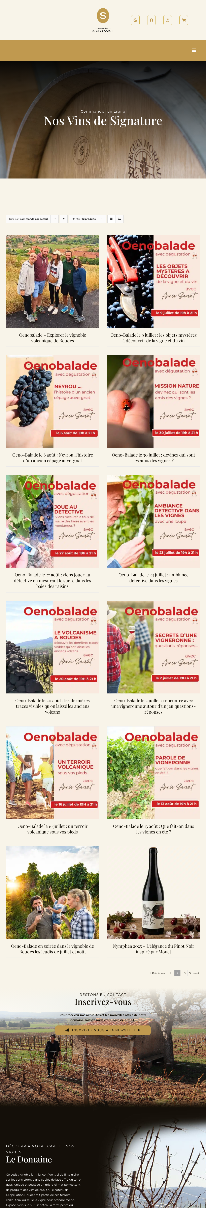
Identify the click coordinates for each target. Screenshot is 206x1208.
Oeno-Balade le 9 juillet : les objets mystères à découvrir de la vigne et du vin (153, 338)
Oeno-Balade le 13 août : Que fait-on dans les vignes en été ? (153, 829)
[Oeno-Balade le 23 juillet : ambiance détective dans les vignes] (153, 477)
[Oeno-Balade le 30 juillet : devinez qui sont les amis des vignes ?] (153, 357)
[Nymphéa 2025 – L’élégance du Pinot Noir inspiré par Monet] (153, 849)
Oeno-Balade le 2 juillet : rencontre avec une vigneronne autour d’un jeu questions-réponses (153, 706)
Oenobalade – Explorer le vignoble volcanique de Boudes (52, 338)
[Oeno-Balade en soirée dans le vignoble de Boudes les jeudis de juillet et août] (52, 849)
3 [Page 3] (184, 973)
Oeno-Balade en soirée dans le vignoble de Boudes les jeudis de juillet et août (52, 949)
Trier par (28, 218)
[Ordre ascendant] (64, 219)
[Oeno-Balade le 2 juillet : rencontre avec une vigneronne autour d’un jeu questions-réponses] (153, 603)
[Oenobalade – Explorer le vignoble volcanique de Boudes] (52, 238)
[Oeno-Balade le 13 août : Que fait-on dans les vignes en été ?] (153, 729)
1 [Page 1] (170, 973)
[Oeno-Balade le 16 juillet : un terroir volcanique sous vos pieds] (52, 729)
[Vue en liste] (119, 219)
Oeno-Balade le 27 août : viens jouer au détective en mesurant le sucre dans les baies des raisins (52, 580)
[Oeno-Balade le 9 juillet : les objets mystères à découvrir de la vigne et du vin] (153, 238)
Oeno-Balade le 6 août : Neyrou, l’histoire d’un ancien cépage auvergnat (52, 458)
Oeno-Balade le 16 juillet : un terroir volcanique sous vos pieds (53, 829)
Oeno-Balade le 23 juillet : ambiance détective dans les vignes (153, 577)
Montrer (84, 218)
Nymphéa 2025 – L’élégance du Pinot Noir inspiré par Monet (153, 949)
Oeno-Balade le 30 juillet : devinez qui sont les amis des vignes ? (153, 458)
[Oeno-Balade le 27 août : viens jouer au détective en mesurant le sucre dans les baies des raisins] (52, 477)
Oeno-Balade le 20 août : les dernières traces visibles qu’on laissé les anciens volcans (52, 706)
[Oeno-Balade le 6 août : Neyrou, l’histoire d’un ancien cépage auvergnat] (52, 357)
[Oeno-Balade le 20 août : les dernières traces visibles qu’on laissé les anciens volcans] (52, 603)
